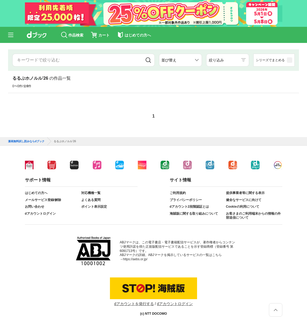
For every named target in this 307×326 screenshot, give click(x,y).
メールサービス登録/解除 (43, 200)
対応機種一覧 (91, 193)
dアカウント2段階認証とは (189, 206)
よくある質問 (91, 200)
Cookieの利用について (242, 206)
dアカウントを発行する (134, 304)
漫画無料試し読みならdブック (26, 141)
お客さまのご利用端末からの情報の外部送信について (253, 216)
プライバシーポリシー (186, 200)
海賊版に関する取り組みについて (194, 213)
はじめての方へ (36, 193)
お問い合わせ (34, 206)
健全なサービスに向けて (243, 200)
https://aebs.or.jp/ (135, 259)
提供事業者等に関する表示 (245, 193)
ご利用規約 (178, 193)
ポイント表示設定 (94, 206)
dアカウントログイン (40, 213)
